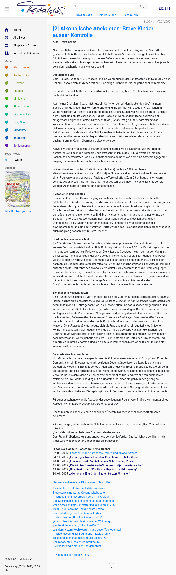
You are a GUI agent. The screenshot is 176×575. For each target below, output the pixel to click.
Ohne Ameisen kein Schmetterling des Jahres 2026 (84, 504)
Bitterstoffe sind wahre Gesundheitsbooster (79, 492)
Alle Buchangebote (18, 211)
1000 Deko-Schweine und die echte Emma (78, 509)
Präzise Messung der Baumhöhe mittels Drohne (81, 533)
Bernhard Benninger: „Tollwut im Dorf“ (76, 525)
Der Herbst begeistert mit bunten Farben (77, 513)
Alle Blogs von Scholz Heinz (71, 554)
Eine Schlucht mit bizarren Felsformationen (79, 488)
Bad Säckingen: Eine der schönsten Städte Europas (84, 500)
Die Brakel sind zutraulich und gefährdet (77, 546)
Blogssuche (84, 15)
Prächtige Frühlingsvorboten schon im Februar (81, 496)
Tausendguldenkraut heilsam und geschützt (79, 537)
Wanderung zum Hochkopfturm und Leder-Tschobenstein (87, 529)
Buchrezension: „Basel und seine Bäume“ (77, 517)
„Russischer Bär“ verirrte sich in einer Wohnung (81, 521)
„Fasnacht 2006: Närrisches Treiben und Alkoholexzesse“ (103, 453)
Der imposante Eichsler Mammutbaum (76, 541)
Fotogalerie (131, 15)
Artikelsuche (107, 15)
